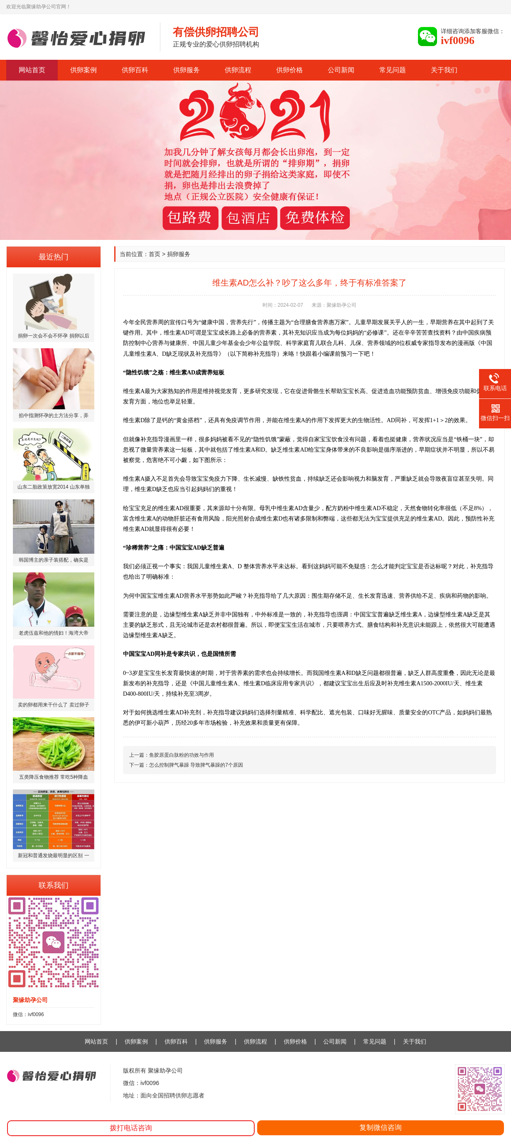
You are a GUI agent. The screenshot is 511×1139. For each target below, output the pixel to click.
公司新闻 (341, 69)
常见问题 (392, 69)
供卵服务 (186, 69)
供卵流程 (238, 69)
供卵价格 (289, 69)
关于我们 (444, 69)
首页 (154, 254)
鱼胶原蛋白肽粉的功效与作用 (181, 755)
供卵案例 (83, 69)
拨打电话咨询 (131, 1128)
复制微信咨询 (380, 1128)
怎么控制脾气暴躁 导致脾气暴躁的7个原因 (196, 765)
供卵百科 (135, 69)
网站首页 (32, 69)
